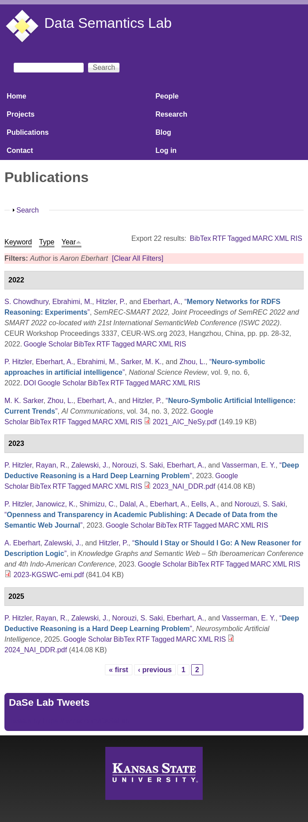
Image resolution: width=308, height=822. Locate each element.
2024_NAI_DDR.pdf (35, 650)
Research (171, 114)
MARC (262, 238)
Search (27, 210)
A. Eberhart (22, 543)
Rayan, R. (51, 465)
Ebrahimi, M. (72, 301)
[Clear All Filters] (137, 258)
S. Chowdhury (26, 301)
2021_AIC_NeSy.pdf (185, 422)
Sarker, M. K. (141, 361)
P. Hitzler (18, 361)
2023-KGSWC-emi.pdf (48, 574)
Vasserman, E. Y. (248, 465)
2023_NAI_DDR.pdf (184, 486)
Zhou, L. (192, 361)
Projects (21, 114)
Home (16, 96)
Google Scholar (47, 344)
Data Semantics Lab (108, 23)
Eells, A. (204, 504)
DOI (29, 383)
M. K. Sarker (23, 400)
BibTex (200, 238)
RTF (219, 238)
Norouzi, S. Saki (137, 465)
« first (118, 670)
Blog (163, 132)
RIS (296, 238)
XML (281, 238)
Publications (28, 132)
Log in (166, 150)
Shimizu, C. (98, 504)
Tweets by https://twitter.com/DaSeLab (69, 721)
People (166, 96)
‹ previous (155, 670)
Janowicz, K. (56, 504)
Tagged (239, 238)
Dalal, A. (132, 504)
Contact (20, 150)
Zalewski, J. (89, 465)
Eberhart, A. (162, 301)
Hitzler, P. (110, 301)
